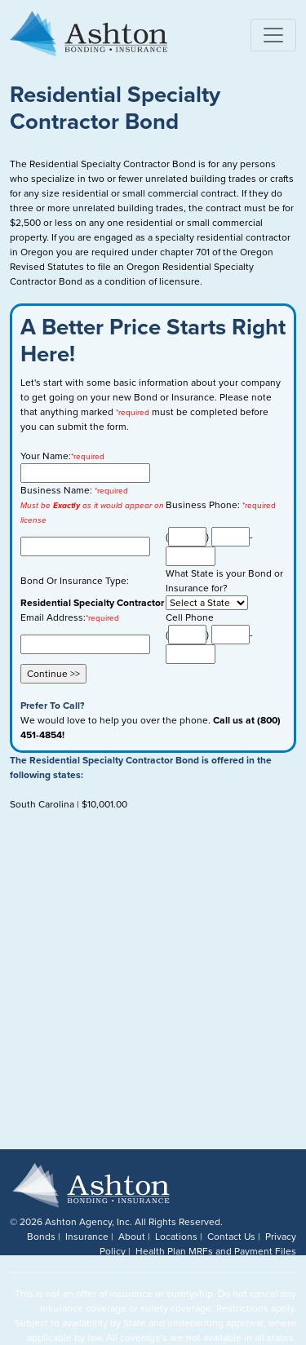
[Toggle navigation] (273, 35)
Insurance (87, 1236)
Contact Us (231, 1236)
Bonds (41, 1236)
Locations (176, 1236)
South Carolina (42, 804)
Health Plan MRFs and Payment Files (215, 1251)
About (131, 1236)
